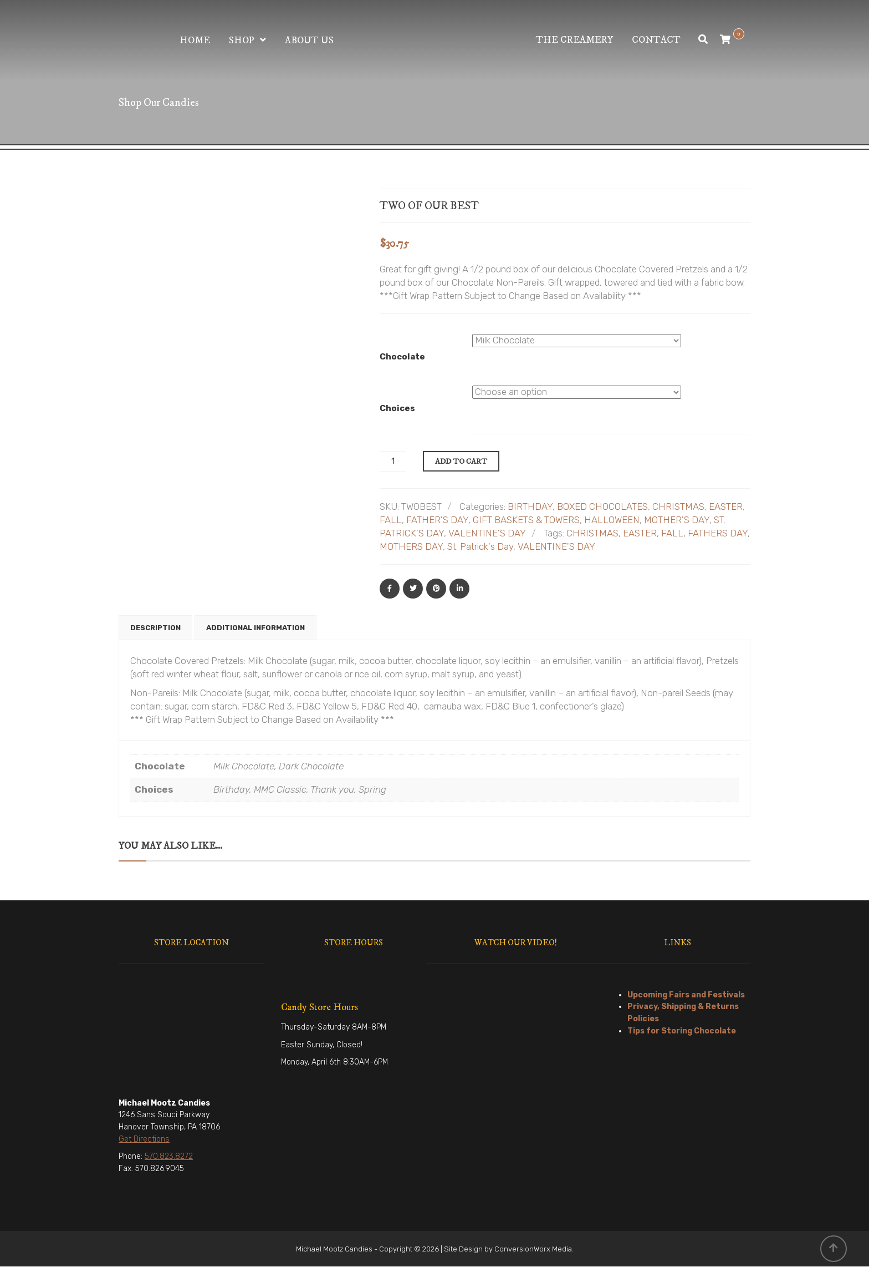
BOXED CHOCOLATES (602, 506)
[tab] (155, 628)
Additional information (255, 628)
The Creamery (574, 40)
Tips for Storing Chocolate (681, 1031)
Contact (656, 40)
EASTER (726, 506)
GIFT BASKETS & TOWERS (526, 519)
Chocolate (402, 357)
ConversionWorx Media (533, 1249)
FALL (391, 519)
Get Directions (144, 1139)
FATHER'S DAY (437, 519)
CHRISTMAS (678, 506)
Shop (241, 40)
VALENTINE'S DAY (487, 533)
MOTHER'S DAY (676, 519)
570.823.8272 (169, 1157)
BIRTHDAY (530, 506)
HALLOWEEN (612, 519)
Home (195, 40)
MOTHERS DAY (411, 546)
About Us (309, 40)
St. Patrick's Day (480, 546)
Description (155, 628)
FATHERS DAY (718, 533)
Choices (397, 408)
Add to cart (461, 462)
